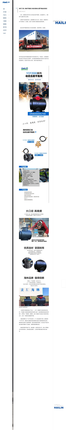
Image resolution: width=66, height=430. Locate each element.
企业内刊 (4, 30)
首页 (4, 8)
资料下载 (4, 27)
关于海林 (4, 11)
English (4, 33)
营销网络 (4, 24)
